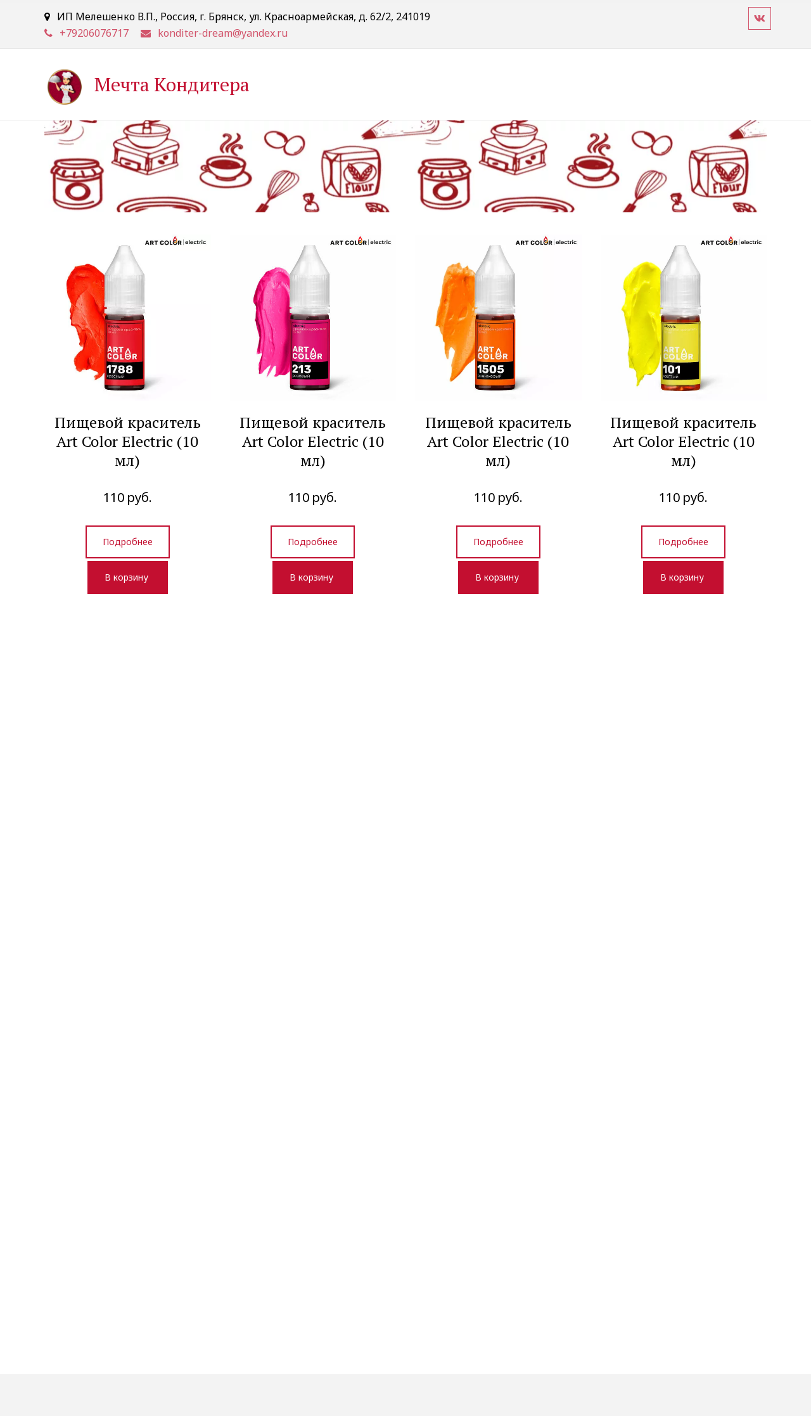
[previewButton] (128, 541)
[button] (127, 577)
